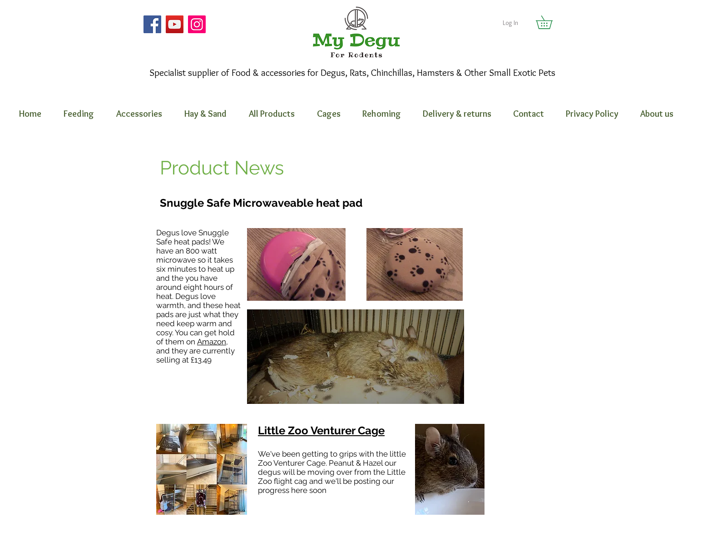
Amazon (211, 341)
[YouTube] (174, 24)
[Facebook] (152, 24)
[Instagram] (197, 24)
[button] (550, 22)
